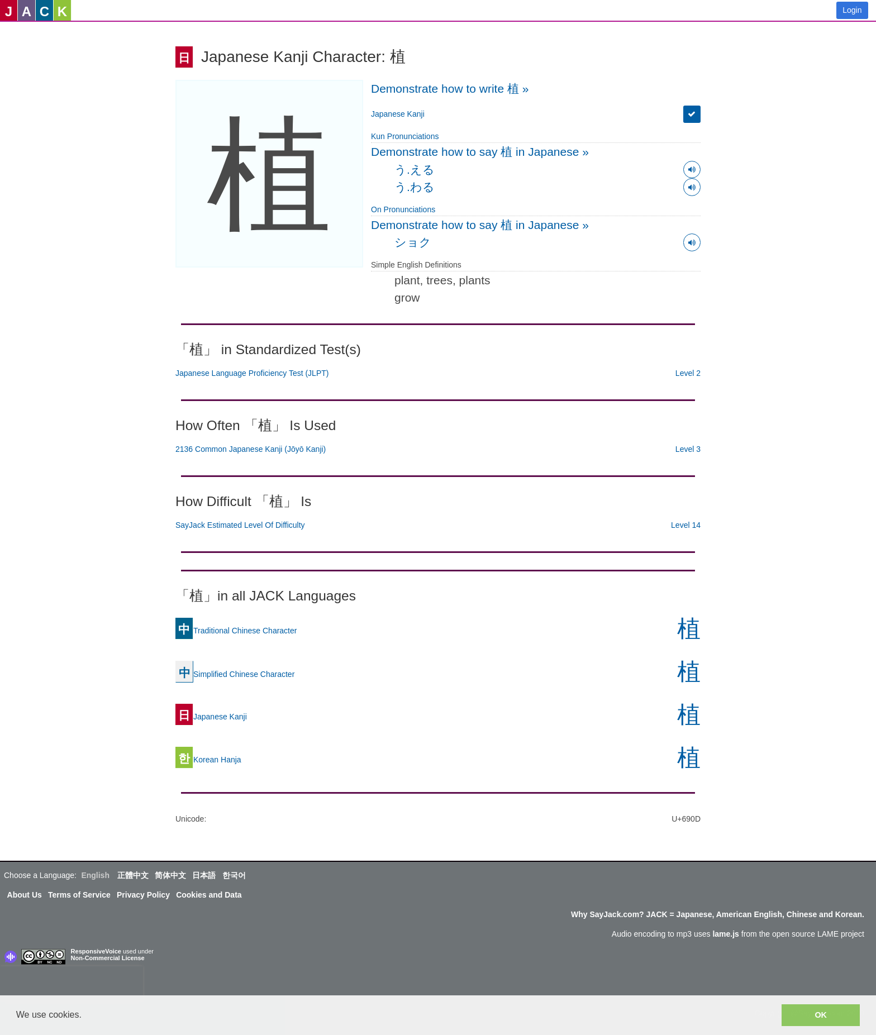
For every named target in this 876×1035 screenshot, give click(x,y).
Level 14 (686, 525)
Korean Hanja (208, 759)
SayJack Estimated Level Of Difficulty (240, 525)
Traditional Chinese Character (236, 630)
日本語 (204, 875)
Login (851, 10)
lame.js (725, 933)
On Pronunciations (403, 209)
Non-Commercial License (108, 958)
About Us (24, 894)
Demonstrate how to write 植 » (450, 88)
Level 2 (688, 373)
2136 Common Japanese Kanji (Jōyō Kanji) (250, 449)
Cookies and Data (208, 894)
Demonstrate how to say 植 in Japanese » (480, 151)
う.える (414, 169)
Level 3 (688, 449)
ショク (412, 242)
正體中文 (133, 875)
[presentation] (71, 983)
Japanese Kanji (398, 113)
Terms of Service (79, 894)
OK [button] (821, 1014)
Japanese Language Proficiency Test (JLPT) (251, 373)
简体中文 (170, 875)
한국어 (234, 875)
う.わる (414, 186)
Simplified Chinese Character (234, 674)
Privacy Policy (143, 894)
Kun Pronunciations (405, 136)
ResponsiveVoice (96, 951)
